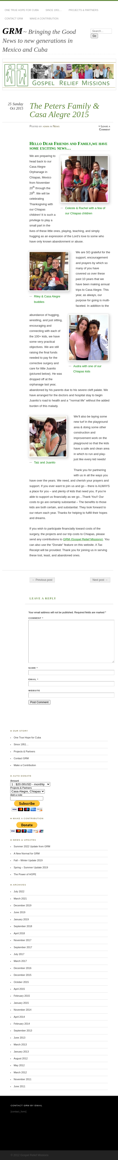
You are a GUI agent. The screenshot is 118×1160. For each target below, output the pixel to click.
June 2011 (19, 1086)
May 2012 (19, 1065)
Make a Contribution (44, 18)
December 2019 (22, 905)
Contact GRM (14, 18)
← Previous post (42, 579)
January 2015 (21, 1002)
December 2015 (22, 975)
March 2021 (20, 898)
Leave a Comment (104, 128)
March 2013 (20, 1044)
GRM (12, 31)
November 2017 (22, 940)
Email (33, 679)
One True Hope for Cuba (22, 10)
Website (34, 690)
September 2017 (23, 947)
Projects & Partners (83, 10)
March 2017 (20, 961)
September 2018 (23, 926)
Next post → (100, 579)
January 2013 (21, 1051)
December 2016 (22, 968)
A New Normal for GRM (27, 853)
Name (33, 668)
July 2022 (19, 891)
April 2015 (19, 989)
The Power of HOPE (25, 874)
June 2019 (19, 912)
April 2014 (19, 1016)
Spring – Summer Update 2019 (31, 867)
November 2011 (22, 1079)
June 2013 (19, 1037)
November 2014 (22, 1009)
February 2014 (22, 1023)
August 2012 (21, 1058)
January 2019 (21, 919)
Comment (35, 618)
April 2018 (19, 933)
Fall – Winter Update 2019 (28, 860)
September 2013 (23, 1030)
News (56, 126)
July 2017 (19, 954)
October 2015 (21, 982)
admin (46, 126)
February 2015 (22, 995)
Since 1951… (53, 10)
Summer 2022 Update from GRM (32, 846)
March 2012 (20, 1072)
